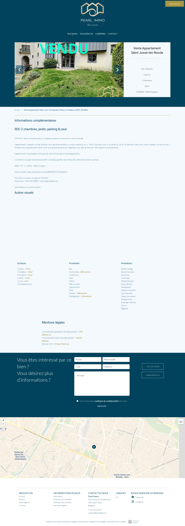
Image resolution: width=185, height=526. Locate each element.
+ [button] (3, 420)
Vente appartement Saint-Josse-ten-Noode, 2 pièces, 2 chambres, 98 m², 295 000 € (56, 110)
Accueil (17, 110)
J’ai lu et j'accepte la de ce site (103, 401)
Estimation (174, 4)
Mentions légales (71, 522)
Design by (133, 522)
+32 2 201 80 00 (153, 366)
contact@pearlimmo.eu (97, 513)
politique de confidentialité (107, 401)
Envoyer (101, 406)
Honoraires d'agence (88, 522)
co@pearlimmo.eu (153, 375)
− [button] (3, 424)
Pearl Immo (93, 496)
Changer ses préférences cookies (112, 522)
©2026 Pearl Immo (54, 522)
